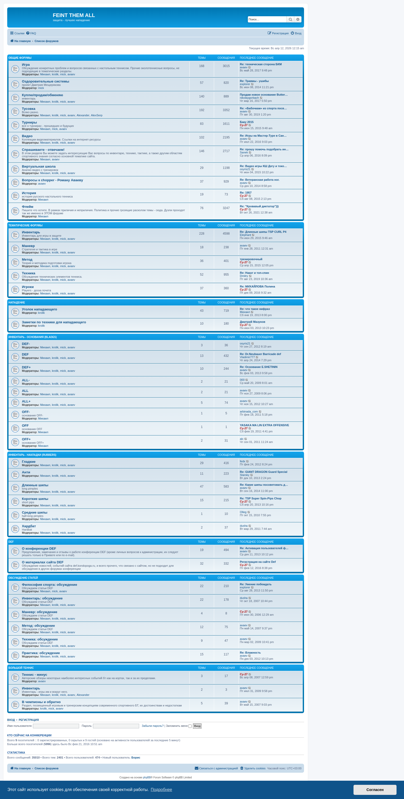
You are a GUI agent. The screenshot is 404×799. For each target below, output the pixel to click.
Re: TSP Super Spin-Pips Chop (260, 498)
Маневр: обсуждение (39, 612)
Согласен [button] (375, 790)
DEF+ (26, 367)
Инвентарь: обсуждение (42, 598)
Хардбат (29, 526)
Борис (135, 757)
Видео (27, 136)
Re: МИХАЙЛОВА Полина (257, 286)
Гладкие (29, 462)
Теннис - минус (34, 675)
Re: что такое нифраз (255, 308)
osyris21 (245, 169)
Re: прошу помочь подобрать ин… (264, 149)
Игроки (28, 287)
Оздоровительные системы (45, 81)
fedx (242, 461)
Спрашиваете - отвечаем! (43, 150)
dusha (244, 525)
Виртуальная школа (39, 166)
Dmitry (244, 275)
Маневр (28, 246)
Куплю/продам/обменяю (42, 95)
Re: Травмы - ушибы (254, 81)
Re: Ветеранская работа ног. (259, 179)
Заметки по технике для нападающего (54, 322)
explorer (245, 84)
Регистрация (29, 719)
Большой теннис (21, 667)
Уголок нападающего (39, 309)
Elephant (245, 234)
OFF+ (26, 439)
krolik (55, 74)
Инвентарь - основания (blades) (33, 337)
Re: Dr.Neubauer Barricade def (260, 354)
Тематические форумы (26, 225)
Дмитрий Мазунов (252, 321)
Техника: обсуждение (40, 639)
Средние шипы (34, 512)
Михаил (45, 74)
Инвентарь (31, 232)
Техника (28, 273)
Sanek (244, 152)
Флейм (27, 207)
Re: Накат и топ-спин (254, 272)
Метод (27, 259)
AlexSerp (97, 115)
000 (242, 379)
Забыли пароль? (153, 725)
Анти (26, 472)
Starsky (244, 474)
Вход (11, 719)
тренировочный (251, 259)
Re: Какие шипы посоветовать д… (264, 484)
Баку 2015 (247, 121)
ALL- (26, 380)
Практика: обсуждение (41, 653)
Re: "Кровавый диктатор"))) (259, 206)
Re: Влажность (250, 652)
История (29, 193)
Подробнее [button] (161, 789)
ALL (25, 391)
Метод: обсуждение (38, 626)
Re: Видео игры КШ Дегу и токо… (263, 166)
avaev (71, 74)
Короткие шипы (35, 499)
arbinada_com (249, 411)
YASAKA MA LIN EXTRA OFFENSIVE (264, 425)
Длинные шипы (35, 485)
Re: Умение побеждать (256, 584)
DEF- (26, 344)
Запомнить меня (179, 725)
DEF (25, 354)
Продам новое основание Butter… (264, 94)
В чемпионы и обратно (41, 702)
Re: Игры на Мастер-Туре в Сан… (263, 135)
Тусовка (28, 109)
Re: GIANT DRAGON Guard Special (263, 471)
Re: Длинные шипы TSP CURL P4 (263, 231)
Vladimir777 (247, 357)
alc (241, 438)
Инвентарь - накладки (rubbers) (32, 455)
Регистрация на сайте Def (258, 561)
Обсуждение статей (23, 577)
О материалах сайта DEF (43, 562)
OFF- (26, 412)
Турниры (29, 122)
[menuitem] (31, 33)
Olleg (243, 512)
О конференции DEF (39, 548)
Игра (26, 65)
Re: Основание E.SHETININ (258, 366)
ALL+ (26, 401)
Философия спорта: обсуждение (49, 585)
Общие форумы (20, 57)
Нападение (17, 302)
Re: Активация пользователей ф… (264, 548)
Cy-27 (244, 125)
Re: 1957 (245, 192)
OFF (25, 425)
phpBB (147, 777)
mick (63, 74)
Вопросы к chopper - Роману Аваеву (52, 180)
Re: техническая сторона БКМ (261, 64)
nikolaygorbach (249, 97)
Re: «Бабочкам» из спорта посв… (263, 108)
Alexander (83, 115)
